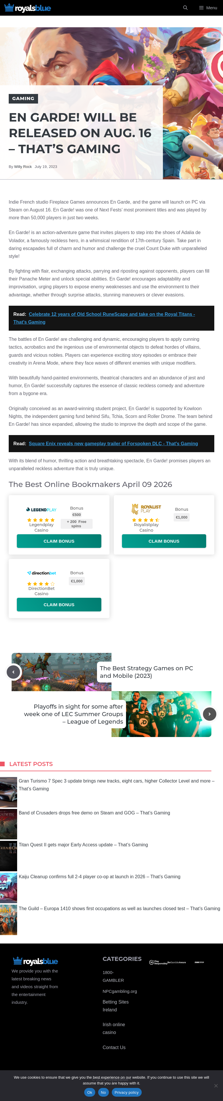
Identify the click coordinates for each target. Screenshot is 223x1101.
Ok (89, 1092)
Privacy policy (127, 1092)
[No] (216, 1086)
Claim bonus (59, 541)
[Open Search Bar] (185, 8)
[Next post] (209, 714)
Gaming (23, 98)
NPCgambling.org (119, 991)
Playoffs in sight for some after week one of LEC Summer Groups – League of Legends (73, 714)
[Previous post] (13, 672)
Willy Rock (23, 166)
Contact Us (113, 1047)
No (103, 1092)
